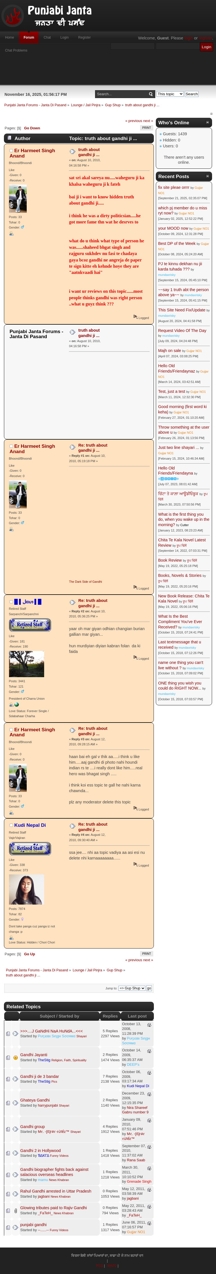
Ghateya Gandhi (35, 1100)
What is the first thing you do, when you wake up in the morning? (183, 519)
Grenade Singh (139, 1181)
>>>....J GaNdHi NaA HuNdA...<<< (51, 1031)
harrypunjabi (48, 1105)
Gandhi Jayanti (33, 1055)
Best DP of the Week (177, 243)
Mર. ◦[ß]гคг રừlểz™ (53, 1131)
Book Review (170, 560)
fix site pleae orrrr (173, 187)
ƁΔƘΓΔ (43, 1155)
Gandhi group (32, 1126)
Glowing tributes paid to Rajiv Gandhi (53, 1208)
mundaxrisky (167, 274)
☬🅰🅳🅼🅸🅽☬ (168, 478)
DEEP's (133, 1064)
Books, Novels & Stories (179, 575)
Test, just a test (171, 391)
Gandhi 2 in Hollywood (40, 1150)
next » (148, 121)
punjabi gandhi (33, 1224)
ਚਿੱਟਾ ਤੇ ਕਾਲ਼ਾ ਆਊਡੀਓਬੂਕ (178, 493)
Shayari (81, 1036)
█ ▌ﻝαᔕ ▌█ (27, 601)
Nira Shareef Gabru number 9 (135, 1110)
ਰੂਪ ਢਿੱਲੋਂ (181, 545)
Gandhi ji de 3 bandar (39, 1076)
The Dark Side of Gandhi (85, 581)
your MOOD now (173, 228)
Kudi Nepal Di (30, 825)
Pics (54, 1081)
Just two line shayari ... (178, 447)
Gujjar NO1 (136, 1232)
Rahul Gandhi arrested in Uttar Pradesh (55, 1191)
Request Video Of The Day (182, 330)
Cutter (184, 525)
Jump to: (111, 988)
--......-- (43, 1230)
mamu (43, 1180)
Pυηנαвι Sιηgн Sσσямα (57, 1036)
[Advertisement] (108, 72)
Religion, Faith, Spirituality (69, 1060)
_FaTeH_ (45, 1213)
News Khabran (59, 1180)
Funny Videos (59, 1155)
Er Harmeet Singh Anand (32, 153)
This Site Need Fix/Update (181, 310)
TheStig (44, 1060)
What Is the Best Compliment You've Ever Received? (180, 621)
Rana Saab (136, 1160)
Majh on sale (169, 350)
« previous (133, 121)
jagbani (44, 1196)
